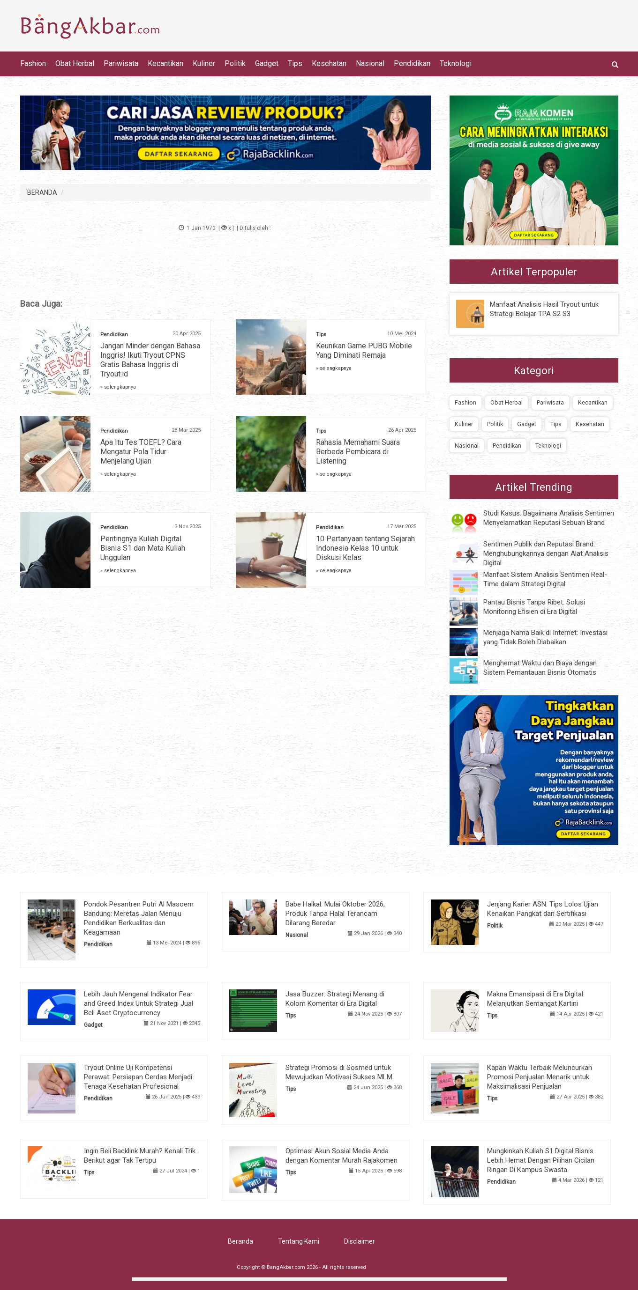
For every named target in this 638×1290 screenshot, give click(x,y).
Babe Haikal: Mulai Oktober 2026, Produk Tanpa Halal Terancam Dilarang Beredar (335, 913)
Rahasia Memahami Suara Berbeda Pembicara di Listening (358, 451)
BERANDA (42, 192)
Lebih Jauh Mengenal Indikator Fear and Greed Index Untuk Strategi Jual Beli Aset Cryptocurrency (138, 1003)
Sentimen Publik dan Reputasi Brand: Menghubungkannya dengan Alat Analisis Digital (545, 553)
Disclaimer (359, 1241)
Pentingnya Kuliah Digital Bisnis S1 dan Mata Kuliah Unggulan (142, 548)
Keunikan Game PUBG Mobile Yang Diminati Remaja (364, 350)
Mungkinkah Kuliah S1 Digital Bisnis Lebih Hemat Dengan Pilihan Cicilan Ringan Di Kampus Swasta (540, 1160)
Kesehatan (329, 63)
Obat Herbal (74, 63)
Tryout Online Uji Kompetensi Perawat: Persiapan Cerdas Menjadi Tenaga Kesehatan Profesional (138, 1077)
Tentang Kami (298, 1241)
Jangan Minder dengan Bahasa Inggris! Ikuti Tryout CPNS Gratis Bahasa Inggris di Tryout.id (150, 359)
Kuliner (204, 63)
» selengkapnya (118, 387)
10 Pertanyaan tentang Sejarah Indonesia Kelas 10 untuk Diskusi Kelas (365, 548)
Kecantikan (165, 63)
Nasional (370, 63)
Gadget (266, 63)
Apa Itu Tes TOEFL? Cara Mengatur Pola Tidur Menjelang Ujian (140, 451)
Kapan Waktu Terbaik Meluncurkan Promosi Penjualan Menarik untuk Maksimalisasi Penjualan (539, 1077)
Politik (235, 63)
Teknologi (456, 63)
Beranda (240, 1241)
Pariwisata (121, 63)
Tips (295, 63)
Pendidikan (412, 63)
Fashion (33, 63)
